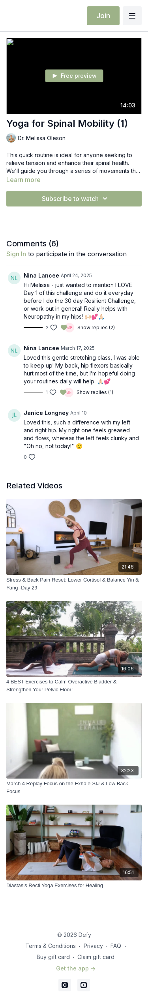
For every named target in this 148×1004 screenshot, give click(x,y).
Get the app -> (76, 968)
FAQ (116, 945)
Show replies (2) (96, 327)
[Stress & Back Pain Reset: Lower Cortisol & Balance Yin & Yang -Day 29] (74, 583)
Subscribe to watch (76, 198)
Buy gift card (53, 956)
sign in (16, 254)
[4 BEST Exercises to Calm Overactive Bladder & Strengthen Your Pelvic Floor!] (74, 685)
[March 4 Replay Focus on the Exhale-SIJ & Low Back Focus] (74, 787)
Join (103, 15)
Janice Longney (46, 412)
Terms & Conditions (50, 945)
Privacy (93, 945)
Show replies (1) (95, 392)
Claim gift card (95, 956)
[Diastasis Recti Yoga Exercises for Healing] (74, 886)
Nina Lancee (41, 275)
